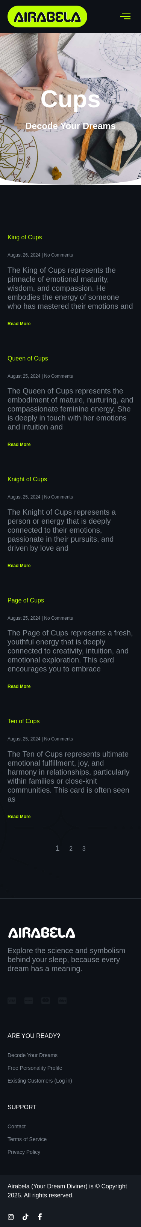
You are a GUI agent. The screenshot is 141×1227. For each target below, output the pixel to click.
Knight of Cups (27, 479)
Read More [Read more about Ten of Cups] (19, 816)
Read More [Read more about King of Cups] (19, 323)
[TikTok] (25, 1216)
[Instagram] (11, 1216)
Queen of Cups (28, 358)
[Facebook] (39, 1216)
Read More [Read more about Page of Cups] (19, 686)
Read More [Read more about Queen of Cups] (19, 444)
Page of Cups (26, 600)
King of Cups (25, 237)
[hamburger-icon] (125, 16)
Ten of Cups (23, 721)
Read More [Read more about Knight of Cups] (19, 565)
